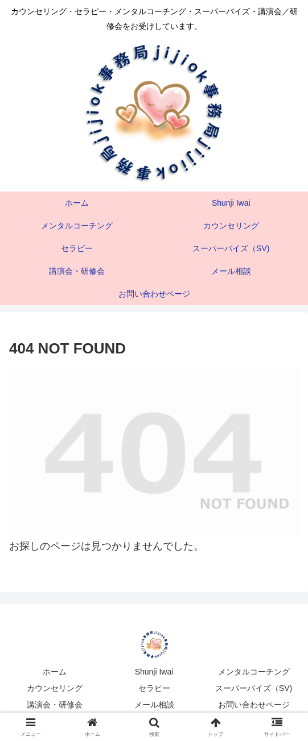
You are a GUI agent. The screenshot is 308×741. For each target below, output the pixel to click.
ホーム (55, 671)
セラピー (154, 688)
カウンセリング (55, 688)
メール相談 (154, 704)
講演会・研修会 (55, 704)
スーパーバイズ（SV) (253, 688)
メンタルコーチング (254, 671)
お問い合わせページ (254, 704)
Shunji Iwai (154, 671)
